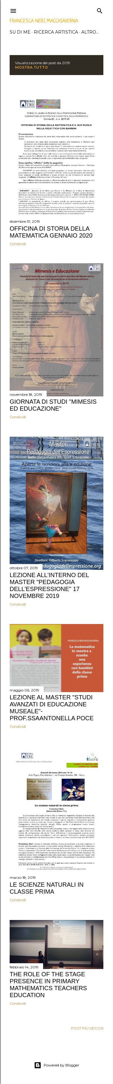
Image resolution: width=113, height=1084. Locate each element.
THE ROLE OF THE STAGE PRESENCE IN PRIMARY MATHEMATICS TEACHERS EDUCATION (48, 984)
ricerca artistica (56, 32)
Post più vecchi (87, 1028)
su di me (20, 32)
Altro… (90, 32)
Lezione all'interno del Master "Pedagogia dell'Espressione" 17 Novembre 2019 (49, 585)
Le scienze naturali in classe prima (46, 888)
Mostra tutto (31, 67)
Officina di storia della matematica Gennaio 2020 (51, 232)
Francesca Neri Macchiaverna (44, 21)
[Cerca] (99, 9)
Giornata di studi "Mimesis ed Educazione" (53, 405)
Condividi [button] (18, 243)
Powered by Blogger (56, 1065)
